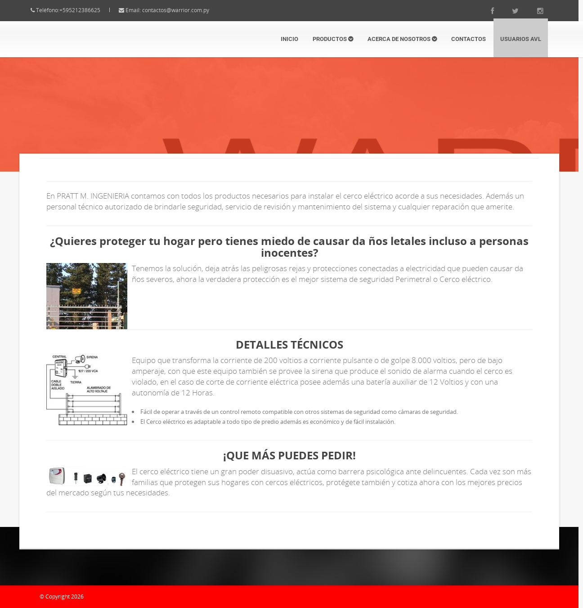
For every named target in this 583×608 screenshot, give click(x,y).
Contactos (468, 39)
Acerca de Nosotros (402, 39)
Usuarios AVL (520, 39)
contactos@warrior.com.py (183, 10)
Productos (333, 39)
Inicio (289, 39)
